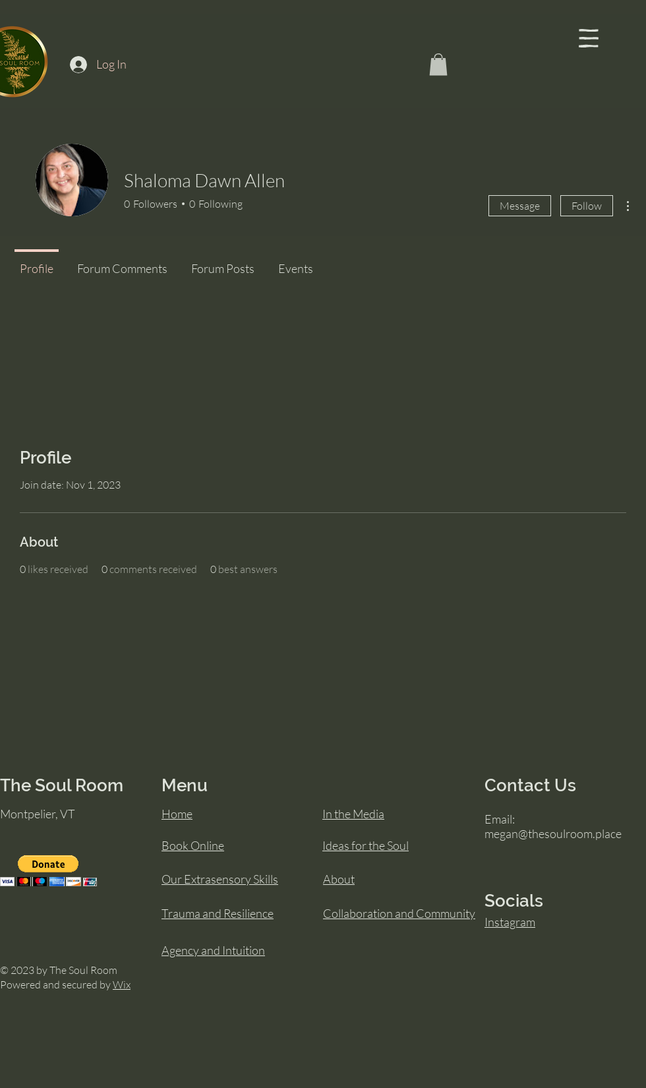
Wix (122, 984)
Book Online (193, 845)
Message (520, 205)
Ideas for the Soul (365, 845)
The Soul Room (61, 785)
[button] (589, 38)
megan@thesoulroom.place (553, 833)
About (339, 879)
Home (177, 813)
